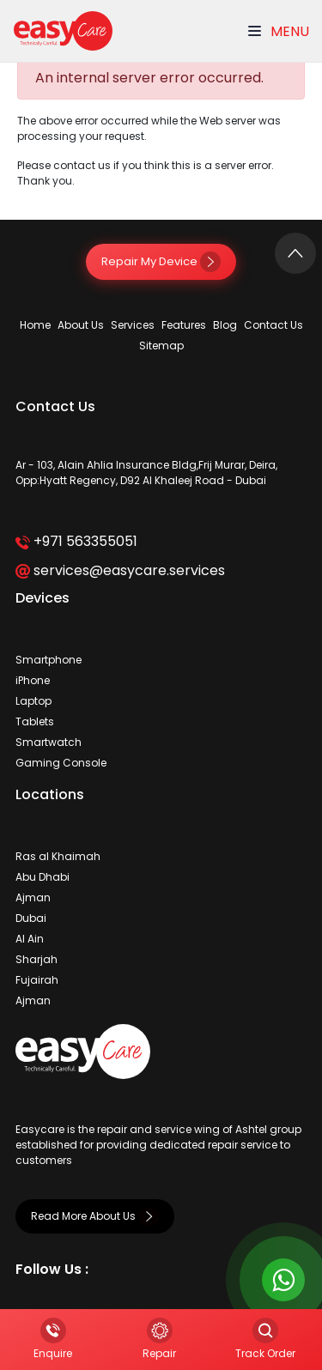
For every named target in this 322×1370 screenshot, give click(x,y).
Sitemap (161, 345)
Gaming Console (60, 762)
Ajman (33, 897)
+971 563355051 (76, 541)
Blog (225, 325)
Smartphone (48, 659)
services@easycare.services (119, 570)
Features (183, 325)
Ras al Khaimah (57, 856)
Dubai (30, 918)
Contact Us (273, 325)
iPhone (32, 680)
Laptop (33, 701)
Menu (278, 31)
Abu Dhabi (42, 877)
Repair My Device (161, 261)
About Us (81, 325)
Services (133, 325)
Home (35, 325)
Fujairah (36, 980)
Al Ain (29, 938)
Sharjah (36, 959)
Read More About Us (95, 1216)
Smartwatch (48, 742)
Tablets (34, 721)
